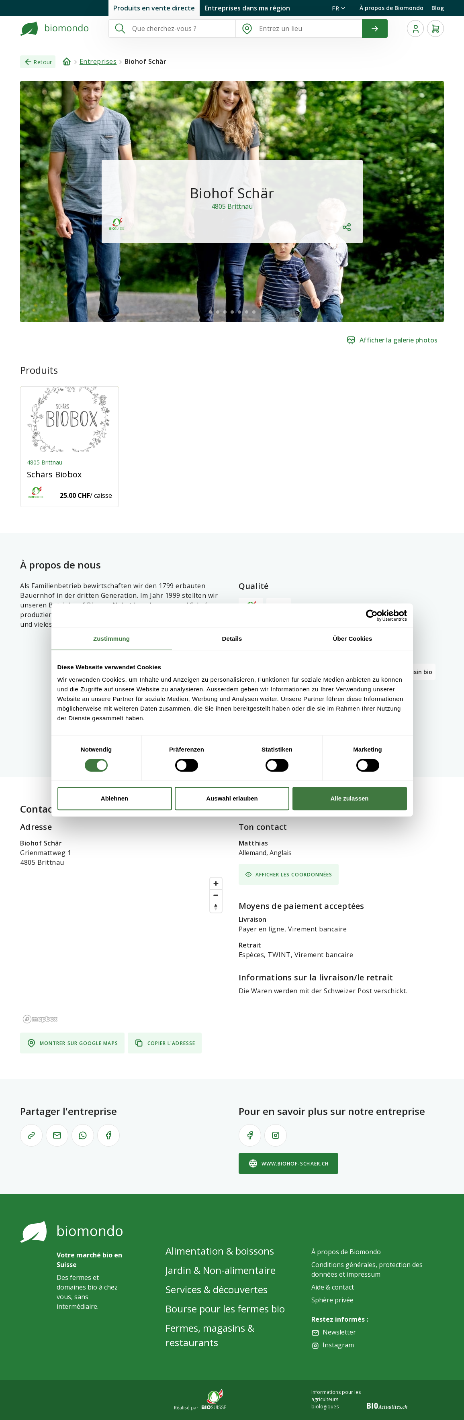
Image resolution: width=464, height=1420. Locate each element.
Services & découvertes (217, 1289)
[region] (123, 950)
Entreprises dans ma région (247, 8)
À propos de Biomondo (391, 8)
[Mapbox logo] (40, 1019)
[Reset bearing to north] (216, 907)
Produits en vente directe (154, 8)
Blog (437, 8)
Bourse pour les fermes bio (225, 1308)
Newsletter (339, 1332)
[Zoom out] (216, 895)
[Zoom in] (216, 883)
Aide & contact (332, 1287)
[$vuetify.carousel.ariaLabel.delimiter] (210, 312)
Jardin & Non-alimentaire (221, 1270)
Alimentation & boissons (220, 1250)
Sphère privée (332, 1300)
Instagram (338, 1345)
